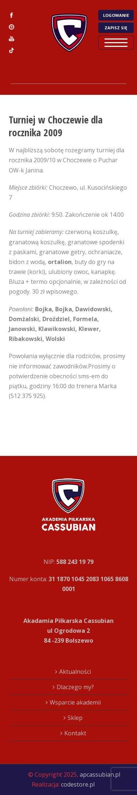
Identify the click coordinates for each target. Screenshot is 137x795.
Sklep (75, 718)
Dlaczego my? (75, 687)
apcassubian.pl (100, 774)
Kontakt (75, 733)
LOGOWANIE (116, 15)
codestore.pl (78, 784)
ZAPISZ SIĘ (115, 27)
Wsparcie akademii (75, 702)
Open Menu (116, 42)
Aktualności (75, 672)
